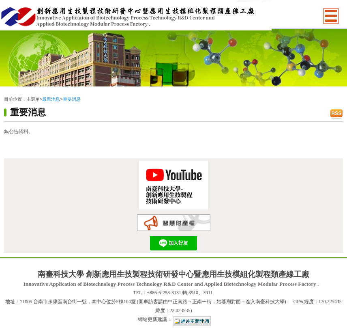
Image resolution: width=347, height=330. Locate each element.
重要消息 (72, 99)
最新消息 (51, 99)
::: (6, 92)
